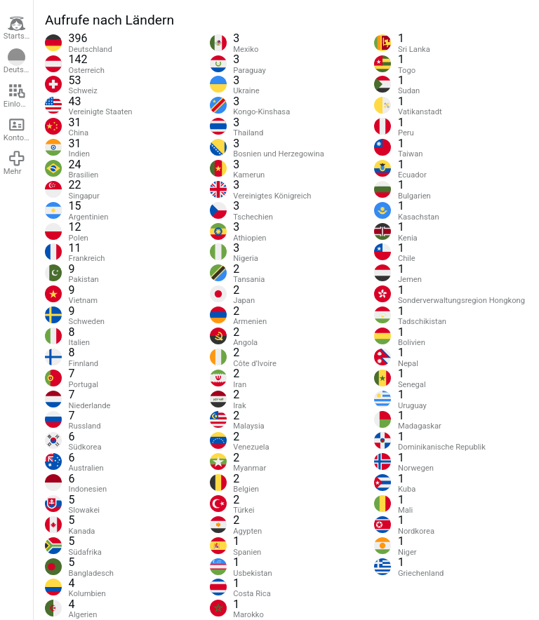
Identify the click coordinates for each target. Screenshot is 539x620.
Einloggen (18, 95)
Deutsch (18, 61)
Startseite (18, 28)
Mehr (15, 162)
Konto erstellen (18, 129)
